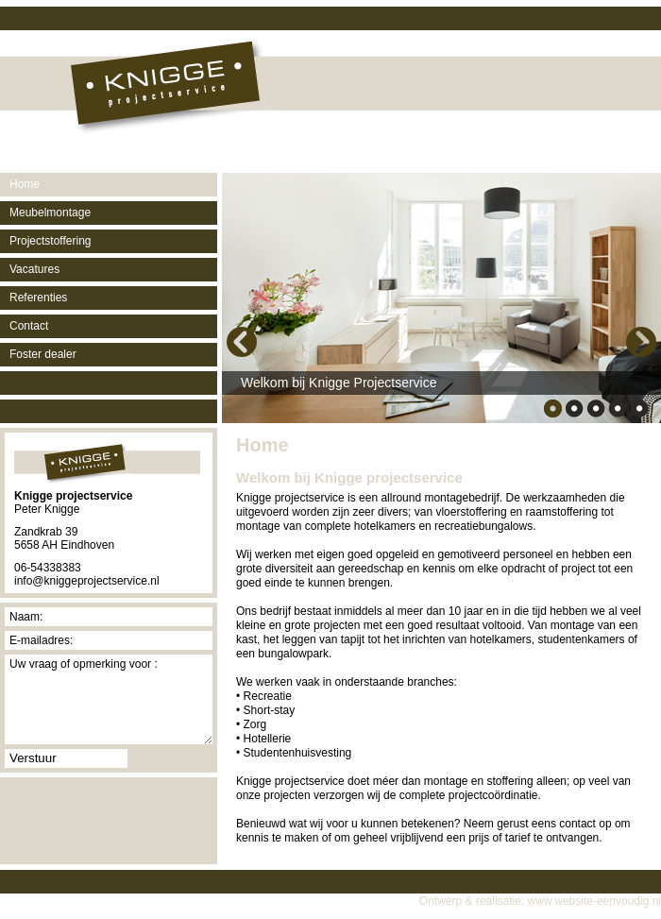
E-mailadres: (41, 640)
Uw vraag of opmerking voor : (83, 664)
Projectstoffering (50, 240)
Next (641, 342)
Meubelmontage (50, 212)
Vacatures (34, 269)
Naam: (25, 616)
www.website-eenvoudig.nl (594, 901)
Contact (28, 325)
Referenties (38, 297)
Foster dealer (42, 354)
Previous (242, 342)
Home (24, 184)
